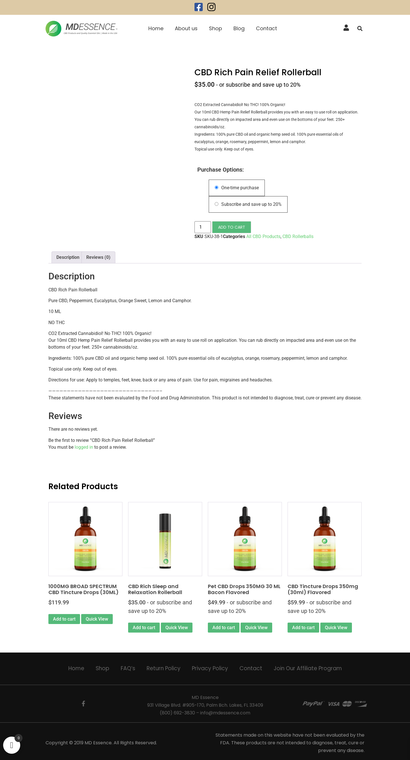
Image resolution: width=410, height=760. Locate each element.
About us (186, 28)
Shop (215, 28)
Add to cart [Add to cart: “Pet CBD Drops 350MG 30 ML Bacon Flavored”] (223, 627)
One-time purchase (237, 187)
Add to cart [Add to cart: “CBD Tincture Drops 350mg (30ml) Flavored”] (303, 627)
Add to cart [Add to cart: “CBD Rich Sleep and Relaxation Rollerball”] (144, 627)
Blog (239, 28)
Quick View (97, 619)
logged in (84, 447)
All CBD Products (263, 236)
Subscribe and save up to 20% (248, 204)
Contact (266, 28)
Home (155, 28)
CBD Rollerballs (297, 236)
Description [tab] (67, 257)
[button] (359, 28)
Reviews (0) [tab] (98, 257)
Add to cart (231, 227)
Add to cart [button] (64, 619)
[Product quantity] (202, 227)
